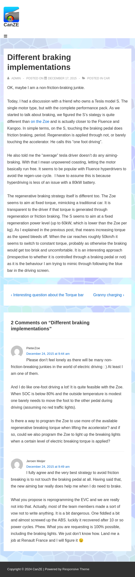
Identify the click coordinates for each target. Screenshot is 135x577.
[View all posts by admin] (14, 78)
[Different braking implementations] (62, 78)
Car (107, 78)
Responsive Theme (75, 569)
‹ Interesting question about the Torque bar (47, 295)
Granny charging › (108, 295)
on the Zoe (40, 121)
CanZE (11, 24)
